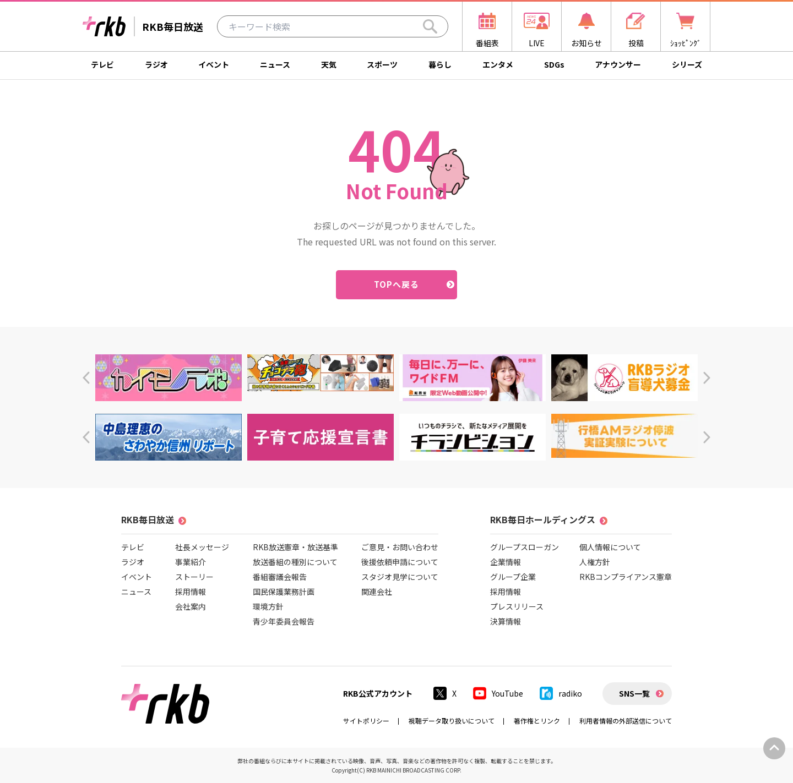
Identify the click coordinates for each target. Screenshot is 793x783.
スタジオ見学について (399, 576)
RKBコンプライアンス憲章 (625, 576)
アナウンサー (618, 64)
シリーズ (687, 64)
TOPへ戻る (397, 284)
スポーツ (382, 64)
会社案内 (190, 606)
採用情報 (190, 591)
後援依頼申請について (399, 561)
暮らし (440, 64)
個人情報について (610, 546)
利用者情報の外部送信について (625, 720)
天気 (328, 64)
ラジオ (156, 64)
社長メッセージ (202, 546)
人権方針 (594, 561)
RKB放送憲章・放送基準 (295, 546)
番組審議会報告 (280, 576)
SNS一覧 (634, 693)
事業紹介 (190, 561)
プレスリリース (517, 606)
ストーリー (194, 576)
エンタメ (497, 64)
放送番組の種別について (295, 561)
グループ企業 (513, 576)
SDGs (554, 64)
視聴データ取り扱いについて (452, 720)
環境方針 (268, 606)
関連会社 (376, 591)
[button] (86, 377)
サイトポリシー (366, 720)
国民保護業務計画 (283, 591)
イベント (213, 64)
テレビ (102, 64)
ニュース (275, 64)
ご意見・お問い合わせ (399, 546)
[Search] (430, 26)
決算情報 (505, 621)
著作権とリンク (537, 720)
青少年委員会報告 (283, 621)
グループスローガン (524, 546)
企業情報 (505, 561)
